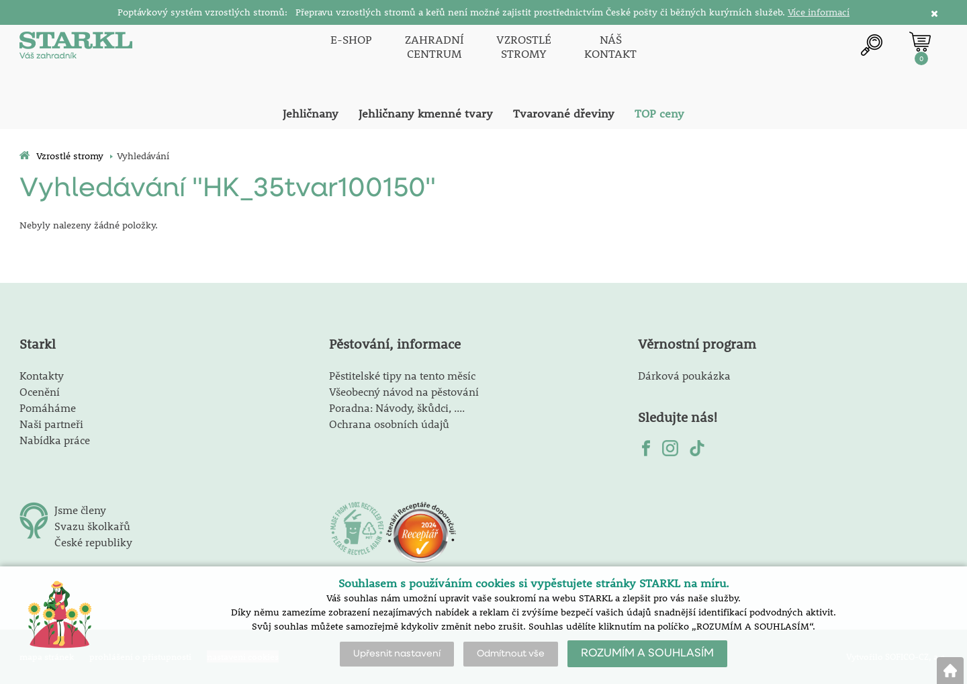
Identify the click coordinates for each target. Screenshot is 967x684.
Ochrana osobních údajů (389, 424)
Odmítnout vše (511, 653)
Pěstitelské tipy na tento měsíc (402, 375)
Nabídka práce (54, 440)
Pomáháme (47, 407)
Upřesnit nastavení (397, 653)
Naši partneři (51, 424)
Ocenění (39, 391)
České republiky (93, 542)
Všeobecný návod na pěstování (404, 391)
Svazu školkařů (92, 526)
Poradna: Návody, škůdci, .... (397, 407)
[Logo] (76, 47)
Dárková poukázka (684, 375)
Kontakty (41, 375)
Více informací (818, 12)
